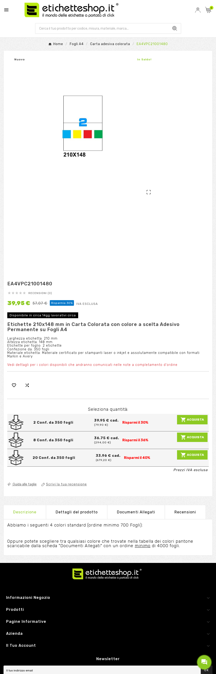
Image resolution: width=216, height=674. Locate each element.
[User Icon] (198, 10)
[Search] (174, 28)
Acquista (192, 419)
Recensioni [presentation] (185, 512)
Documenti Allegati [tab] (136, 512)
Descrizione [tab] (24, 512)
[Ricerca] (102, 28)
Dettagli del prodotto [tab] (77, 512)
